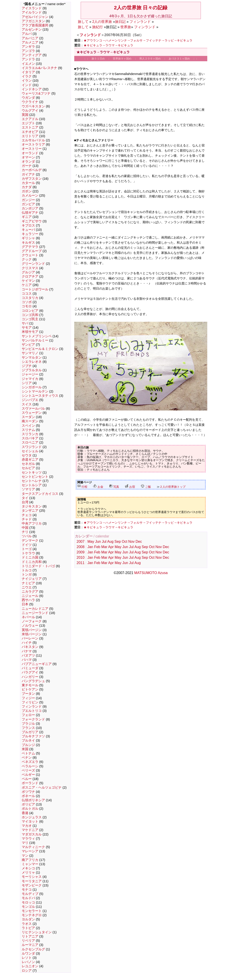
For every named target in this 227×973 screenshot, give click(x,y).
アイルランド (32, 12)
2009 (81, 552)
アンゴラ (28, 51)
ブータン (28, 693)
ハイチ (27, 642)
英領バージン (32, 630)
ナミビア (28, 583)
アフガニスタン (33, 21)
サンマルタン (32, 357)
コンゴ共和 (30, 315)
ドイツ (27, 545)
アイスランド (32, 8)
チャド (27, 519)
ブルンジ (28, 745)
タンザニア (30, 510)
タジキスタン (32, 506)
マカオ (27, 825)
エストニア (30, 127)
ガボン (27, 191)
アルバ (27, 34)
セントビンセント (35, 476)
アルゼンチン (32, 29)
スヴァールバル (33, 408)
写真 (114, 486)
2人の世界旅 (102, 22)
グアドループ (32, 251)
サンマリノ (30, 353)
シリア (27, 383)
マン (25, 855)
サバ (25, 323)
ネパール (28, 617)
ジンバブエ (30, 400)
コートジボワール (35, 289)
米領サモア (30, 332)
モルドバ (28, 898)
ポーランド (30, 783)
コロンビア (30, 310)
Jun (98, 541)
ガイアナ (28, 174)
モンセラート (32, 911)
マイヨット (30, 821)
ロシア (27, 970)
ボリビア (28, 804)
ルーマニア (30, 945)
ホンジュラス (32, 817)
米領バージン (32, 634)
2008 (81, 547)
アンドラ (28, 59)
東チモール (30, 685)
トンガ (27, 574)
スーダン (28, 417)
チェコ (27, 515)
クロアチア (30, 276)
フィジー (28, 698)
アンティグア (32, 55)
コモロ (27, 306)
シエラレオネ (32, 361)
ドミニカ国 (30, 557)
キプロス (28, 225)
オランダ (28, 161)
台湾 (25, 502)
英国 (25, 114)
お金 (98, 486)
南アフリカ (30, 860)
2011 (81, 563)
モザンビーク (32, 885)
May (90, 541)
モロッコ (28, 902)
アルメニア (30, 42)
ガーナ (27, 166)
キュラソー (30, 234)
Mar (104, 547)
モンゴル (28, 906)
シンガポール (32, 387)
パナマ (27, 651)
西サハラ (28, 600)
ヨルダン (28, 919)
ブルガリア (30, 732)
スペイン (28, 425)
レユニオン (30, 966)
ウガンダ (28, 97)
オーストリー (32, 148)
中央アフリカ (32, 523)
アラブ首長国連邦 (35, 25)
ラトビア (28, 928)
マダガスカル (32, 834)
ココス (27, 293)
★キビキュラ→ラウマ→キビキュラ (108, 45)
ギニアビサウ (32, 221)
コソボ (27, 302)
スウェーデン (32, 412)
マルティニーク (33, 847)
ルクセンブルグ (33, 949)
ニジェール (30, 596)
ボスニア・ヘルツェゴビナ (42, 787)
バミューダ (30, 668)
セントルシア (32, 485)
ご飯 (146, 486)
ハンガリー (30, 677)
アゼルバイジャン (35, 17)
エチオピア (30, 132)
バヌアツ (28, 655)
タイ (25, 498)
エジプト (28, 123)
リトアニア (30, 936)
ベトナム (28, 753)
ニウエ (27, 587)
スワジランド (32, 447)
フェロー (28, 715)
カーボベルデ (32, 170)
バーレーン (30, 638)
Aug (110, 541)
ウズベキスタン (33, 106)
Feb (97, 547)
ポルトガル (30, 808)
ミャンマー (30, 864)
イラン (27, 80)
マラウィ (28, 838)
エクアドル (30, 119)
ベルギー (28, 774)
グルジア (28, 272)
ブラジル (28, 723)
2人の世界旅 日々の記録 (140, 7)
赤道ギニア (30, 459)
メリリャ (28, 872)
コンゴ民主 (30, 319)
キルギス (28, 242)
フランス (28, 728)
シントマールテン (35, 391)
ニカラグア (30, 591)
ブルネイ (28, 740)
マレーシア (30, 851)
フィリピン (30, 702)
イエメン (28, 63)
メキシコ (28, 868)
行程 (82, 486)
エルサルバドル (33, 140)
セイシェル (30, 451)
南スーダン (30, 421)
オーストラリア (33, 144)
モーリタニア (32, 881)
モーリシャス (32, 876)
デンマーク (30, 540)
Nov (131, 541)
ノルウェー (30, 625)
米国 (25, 749)
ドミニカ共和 (32, 562)
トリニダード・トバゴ (38, 566)
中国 (25, 527)
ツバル (27, 536)
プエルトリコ (32, 710)
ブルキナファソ (33, 736)
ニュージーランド (35, 613)
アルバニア (30, 38)
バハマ (27, 659)
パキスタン (30, 647)
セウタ (27, 455)
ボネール (28, 796)
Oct (124, 541)
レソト (27, 957)
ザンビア (28, 344)
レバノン (28, 962)
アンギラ (28, 46)
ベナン (27, 757)
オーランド (30, 153)
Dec (138, 541)
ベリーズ (28, 770)
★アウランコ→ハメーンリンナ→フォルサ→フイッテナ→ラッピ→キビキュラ (138, 40)
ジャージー (30, 374)
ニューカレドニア (35, 608)
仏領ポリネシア (33, 800)
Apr (111, 547)
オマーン (28, 157)
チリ (25, 532)
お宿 (130, 486)
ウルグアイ (30, 110)
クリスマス (30, 268)
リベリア (28, 940)
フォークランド (33, 719)
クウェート (30, 255)
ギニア (27, 217)
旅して (83, 22)
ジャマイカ (30, 379)
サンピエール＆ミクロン (40, 349)
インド (27, 85)
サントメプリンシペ (37, 336)
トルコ (27, 570)
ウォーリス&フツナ (36, 93)
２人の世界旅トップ (173, 486)
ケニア (27, 285)
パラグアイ (30, 672)
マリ (25, 843)
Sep (117, 541)
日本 (25, 604)
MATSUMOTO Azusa (151, 573)
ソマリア (28, 489)
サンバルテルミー (35, 340)
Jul (104, 541)
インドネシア (32, 89)
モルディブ (30, 894)
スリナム (28, 430)
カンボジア (30, 208)
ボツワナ (28, 791)
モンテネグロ (32, 915)
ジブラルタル (32, 370)
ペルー (27, 779)
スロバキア (30, 438)
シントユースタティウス (40, 395)
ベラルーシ (30, 766)
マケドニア (30, 830)
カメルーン (30, 195)
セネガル (28, 464)
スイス (27, 404)
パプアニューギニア (37, 664)
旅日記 (120, 22)
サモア (27, 327)
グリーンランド (33, 263)
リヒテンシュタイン (37, 932)
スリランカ (30, 434)
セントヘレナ (32, 481)
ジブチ (27, 366)
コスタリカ (30, 298)
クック (27, 259)
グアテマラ (30, 247)
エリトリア (30, 136)
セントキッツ (32, 472)
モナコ (27, 889)
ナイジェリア (32, 578)
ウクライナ (30, 102)
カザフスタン (32, 178)
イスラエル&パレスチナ (39, 68)
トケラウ (28, 553)
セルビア (28, 468)
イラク (27, 76)
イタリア (28, 72)
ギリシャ (28, 238)
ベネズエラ (30, 762)
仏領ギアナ (30, 212)
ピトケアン (30, 689)
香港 (25, 813)
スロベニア (30, 442)
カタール (28, 183)
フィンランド (32, 706)
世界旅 (125, 27)
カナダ (27, 187)
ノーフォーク (32, 621)
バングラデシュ (33, 681)
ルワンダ (28, 953)
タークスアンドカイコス (40, 493)
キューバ (28, 229)
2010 (81, 557)
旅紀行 (97, 27)
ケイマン (28, 280)
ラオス (27, 924)
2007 (81, 541)
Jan (90, 547)
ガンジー (28, 200)
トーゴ (27, 549)
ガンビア (28, 204)
